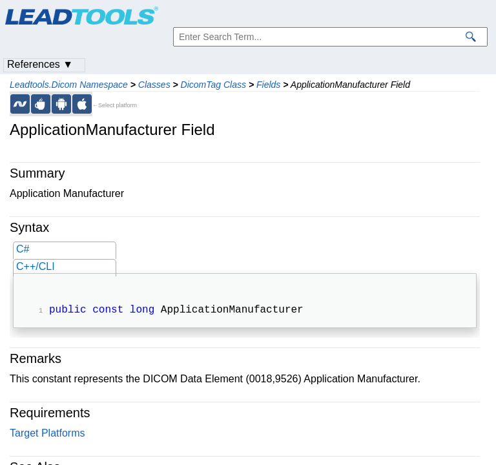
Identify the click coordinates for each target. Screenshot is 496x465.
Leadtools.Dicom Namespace (69, 84)
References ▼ (40, 64)
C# (22, 248)
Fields (268, 84)
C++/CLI (35, 266)
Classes (154, 84)
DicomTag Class (213, 84)
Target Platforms (47, 434)
